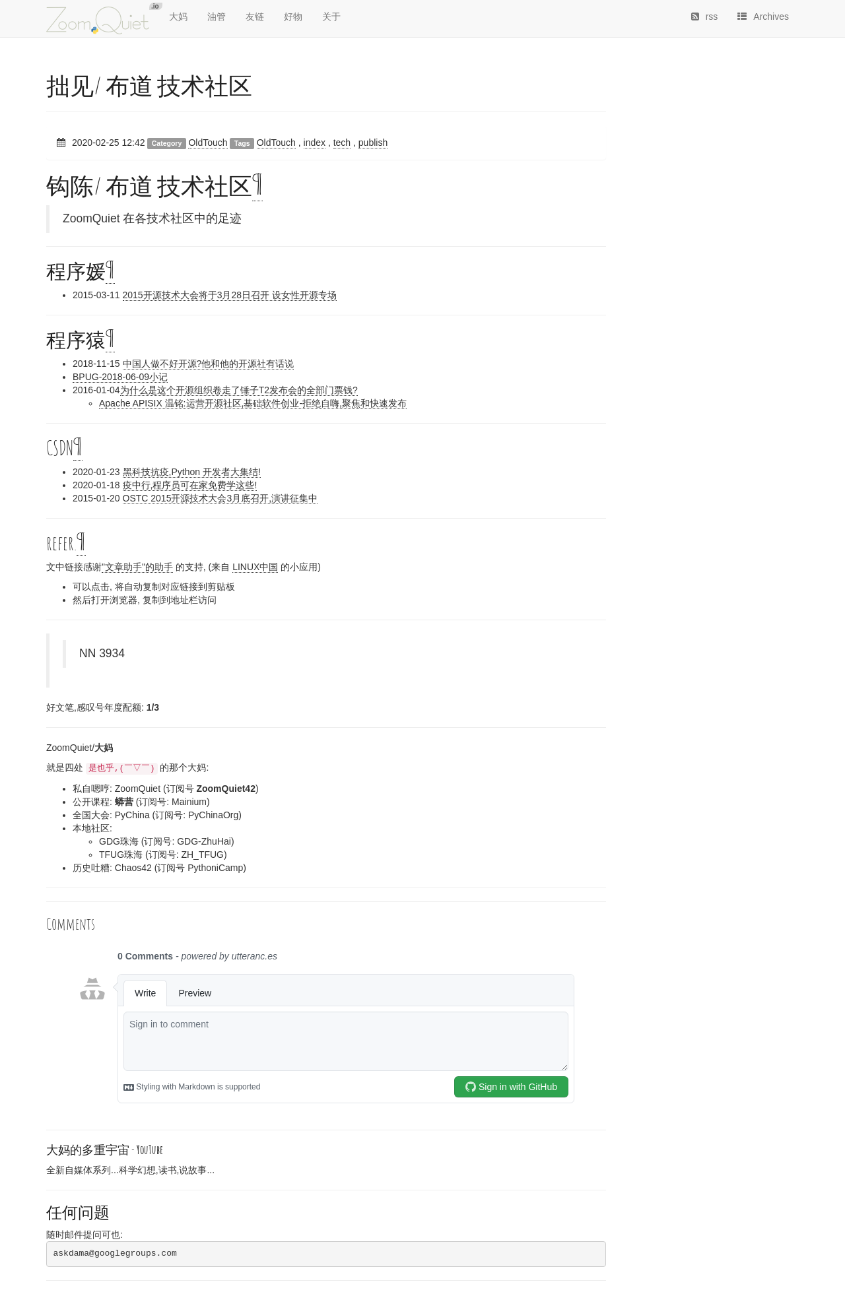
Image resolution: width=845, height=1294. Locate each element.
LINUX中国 (255, 567)
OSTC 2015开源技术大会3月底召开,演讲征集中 (220, 498)
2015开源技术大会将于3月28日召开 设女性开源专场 (230, 295)
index (314, 142)
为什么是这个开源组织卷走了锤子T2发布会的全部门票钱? (239, 390)
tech (342, 142)
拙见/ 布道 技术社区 (149, 85)
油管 (216, 16)
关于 (331, 16)
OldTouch (207, 142)
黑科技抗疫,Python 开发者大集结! (192, 472)
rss (704, 16)
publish (373, 142)
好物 (293, 16)
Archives (763, 16)
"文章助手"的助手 (137, 567)
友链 (255, 16)
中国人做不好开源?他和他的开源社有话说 (208, 363)
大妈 (178, 16)
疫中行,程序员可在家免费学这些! (190, 485)
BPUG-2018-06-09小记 (120, 377)
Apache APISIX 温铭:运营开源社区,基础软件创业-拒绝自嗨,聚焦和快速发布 (253, 403)
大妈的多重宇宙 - (104, 1149)
